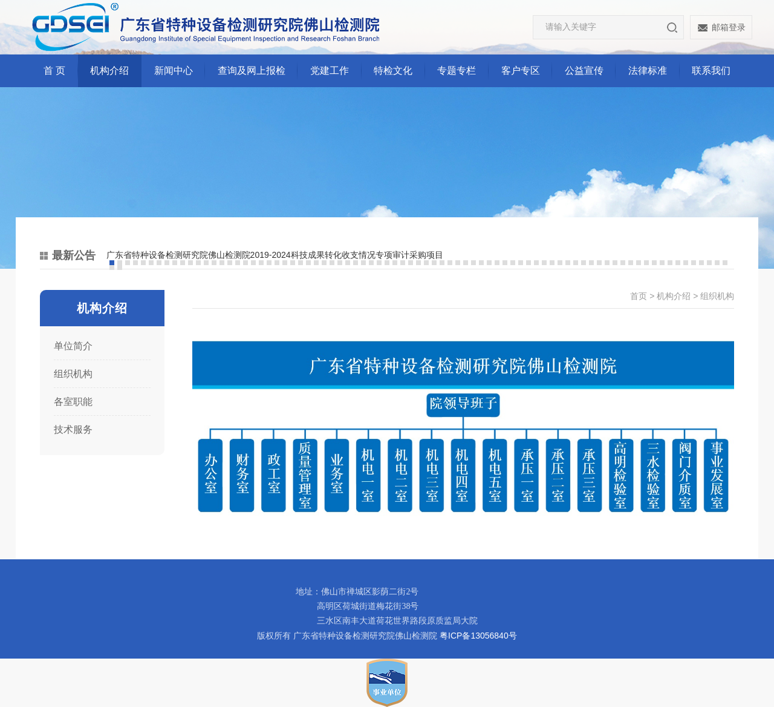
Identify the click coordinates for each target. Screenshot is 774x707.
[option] (420, 255)
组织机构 (73, 374)
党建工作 (329, 70)
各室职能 (73, 401)
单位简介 (73, 346)
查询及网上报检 (251, 70)
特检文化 (393, 70)
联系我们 (711, 70)
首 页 (54, 70)
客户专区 (520, 70)
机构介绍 (109, 70)
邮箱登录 (729, 27)
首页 (638, 296)
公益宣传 (584, 70)
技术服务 (73, 429)
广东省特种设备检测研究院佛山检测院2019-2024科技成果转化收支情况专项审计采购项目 (274, 255)
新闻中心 (173, 70)
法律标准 (647, 70)
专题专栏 (456, 70)
